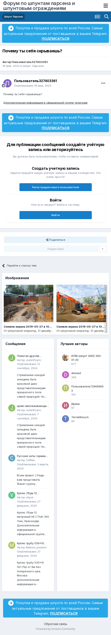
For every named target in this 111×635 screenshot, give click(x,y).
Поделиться (55, 240)
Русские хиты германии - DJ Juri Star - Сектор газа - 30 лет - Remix (33, 456)
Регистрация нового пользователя (55, 187)
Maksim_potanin (36, 547)
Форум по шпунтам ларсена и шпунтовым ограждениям (39, 5)
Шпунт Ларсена (33, 66)
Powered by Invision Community (55, 628)
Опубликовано (32, 85)
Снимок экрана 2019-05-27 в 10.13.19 (82, 326)
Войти (55, 215)
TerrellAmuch (80, 417)
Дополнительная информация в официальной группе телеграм (45, 102)
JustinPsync (33, 360)
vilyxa (29, 497)
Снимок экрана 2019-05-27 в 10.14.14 (30, 326)
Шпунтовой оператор (22, 330)
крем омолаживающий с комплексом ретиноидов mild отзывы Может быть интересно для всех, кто (32, 406)
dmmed (76, 373)
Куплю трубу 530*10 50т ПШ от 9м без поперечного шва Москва (30, 543)
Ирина (75, 403)
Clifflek (30, 460)
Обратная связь (55, 624)
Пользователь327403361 (30, 62)
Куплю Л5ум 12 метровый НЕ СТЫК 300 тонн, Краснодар (33, 493)
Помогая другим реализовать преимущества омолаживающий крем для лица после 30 (32, 356)
